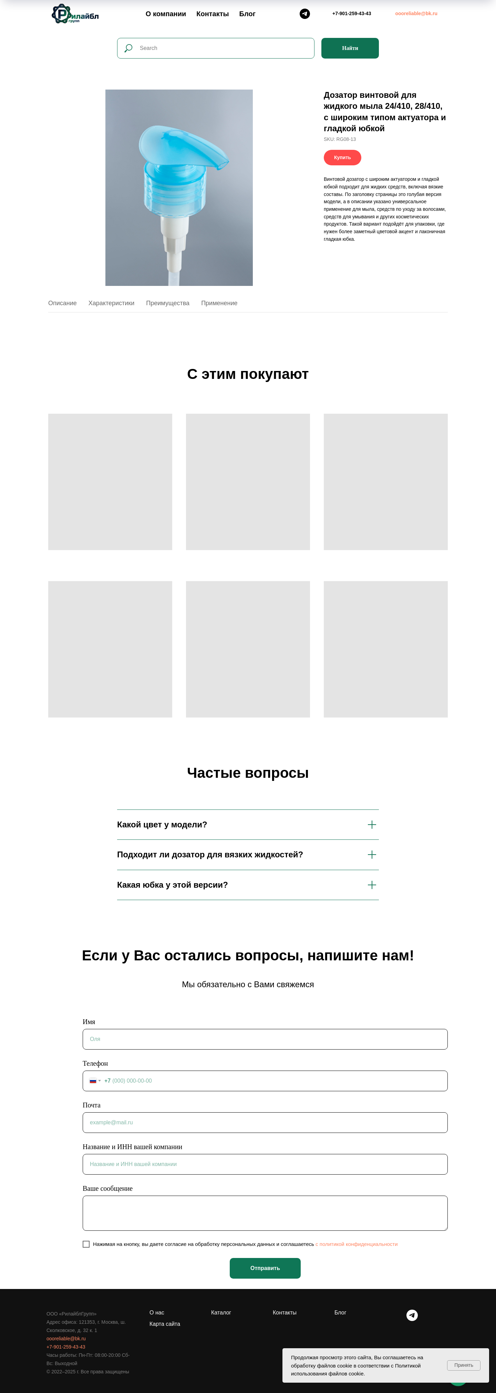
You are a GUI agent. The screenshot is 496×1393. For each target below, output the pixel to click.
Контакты (212, 14)
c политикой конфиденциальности (357, 1244)
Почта (92, 1105)
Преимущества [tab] (167, 303)
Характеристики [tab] (111, 303)
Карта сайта (164, 1324)
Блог (247, 14)
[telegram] (412, 1319)
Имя (89, 1021)
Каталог (221, 1312)
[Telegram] (305, 14)
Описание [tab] (62, 303)
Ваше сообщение (108, 1188)
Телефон (95, 1063)
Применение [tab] (219, 303)
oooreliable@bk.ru (66, 1338)
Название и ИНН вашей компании (132, 1146)
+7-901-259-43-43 (65, 1347)
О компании (166, 14)
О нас (156, 1312)
